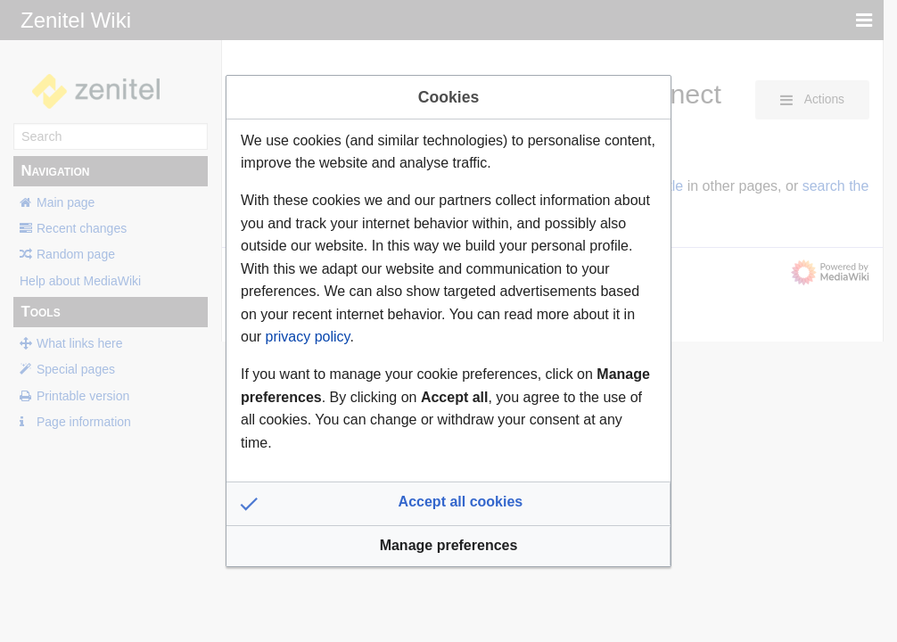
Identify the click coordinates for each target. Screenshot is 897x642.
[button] (448, 503)
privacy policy (308, 336)
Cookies (448, 97)
